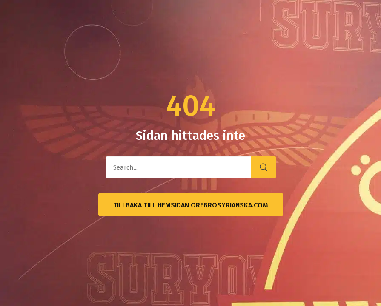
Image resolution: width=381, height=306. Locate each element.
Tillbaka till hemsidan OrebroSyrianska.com (190, 205)
